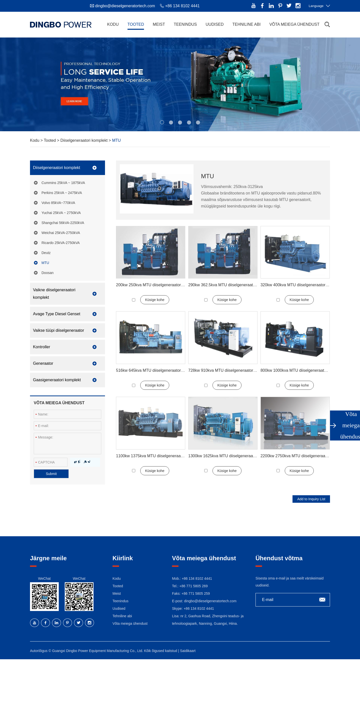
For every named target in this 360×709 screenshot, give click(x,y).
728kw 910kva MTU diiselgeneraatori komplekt (229, 370)
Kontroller (41, 347)
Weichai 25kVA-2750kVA (61, 233)
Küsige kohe (154, 300)
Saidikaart (188, 651)
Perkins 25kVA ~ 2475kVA (62, 193)
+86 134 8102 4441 (199, 608)
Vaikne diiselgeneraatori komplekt (54, 294)
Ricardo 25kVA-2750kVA (61, 243)
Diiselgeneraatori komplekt (84, 140)
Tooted (136, 24)
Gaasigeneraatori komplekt (57, 380)
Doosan (48, 273)
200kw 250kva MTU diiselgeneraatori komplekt (157, 285)
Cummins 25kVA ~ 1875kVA (63, 183)
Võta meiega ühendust (294, 24)
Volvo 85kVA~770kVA (58, 203)
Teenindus (185, 24)
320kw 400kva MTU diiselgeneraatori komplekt (302, 285)
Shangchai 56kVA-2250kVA (63, 223)
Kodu (112, 24)
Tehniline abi (246, 24)
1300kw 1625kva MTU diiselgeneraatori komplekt (232, 456)
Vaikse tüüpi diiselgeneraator (58, 330)
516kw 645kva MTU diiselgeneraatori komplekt (157, 370)
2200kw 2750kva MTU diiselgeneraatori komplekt (304, 456)
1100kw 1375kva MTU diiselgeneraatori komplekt (160, 456)
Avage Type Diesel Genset (56, 314)
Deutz (46, 253)
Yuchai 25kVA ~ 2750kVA (61, 213)
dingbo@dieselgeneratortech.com (125, 6)
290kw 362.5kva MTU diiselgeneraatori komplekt (231, 285)
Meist (159, 24)
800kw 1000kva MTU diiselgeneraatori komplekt (303, 370)
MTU (116, 140)
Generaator (43, 363)
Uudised (215, 24)
